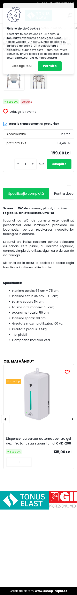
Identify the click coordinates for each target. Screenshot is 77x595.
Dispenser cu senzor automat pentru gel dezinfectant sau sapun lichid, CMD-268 (38, 441)
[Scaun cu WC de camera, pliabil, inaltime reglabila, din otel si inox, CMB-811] (13, 80)
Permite (50, 66)
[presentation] (5, 419)
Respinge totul (21, 66)
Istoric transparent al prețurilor (31, 124)
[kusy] (25, 164)
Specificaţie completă (26, 193)
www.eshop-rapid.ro (51, 591)
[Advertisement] (38, 548)
